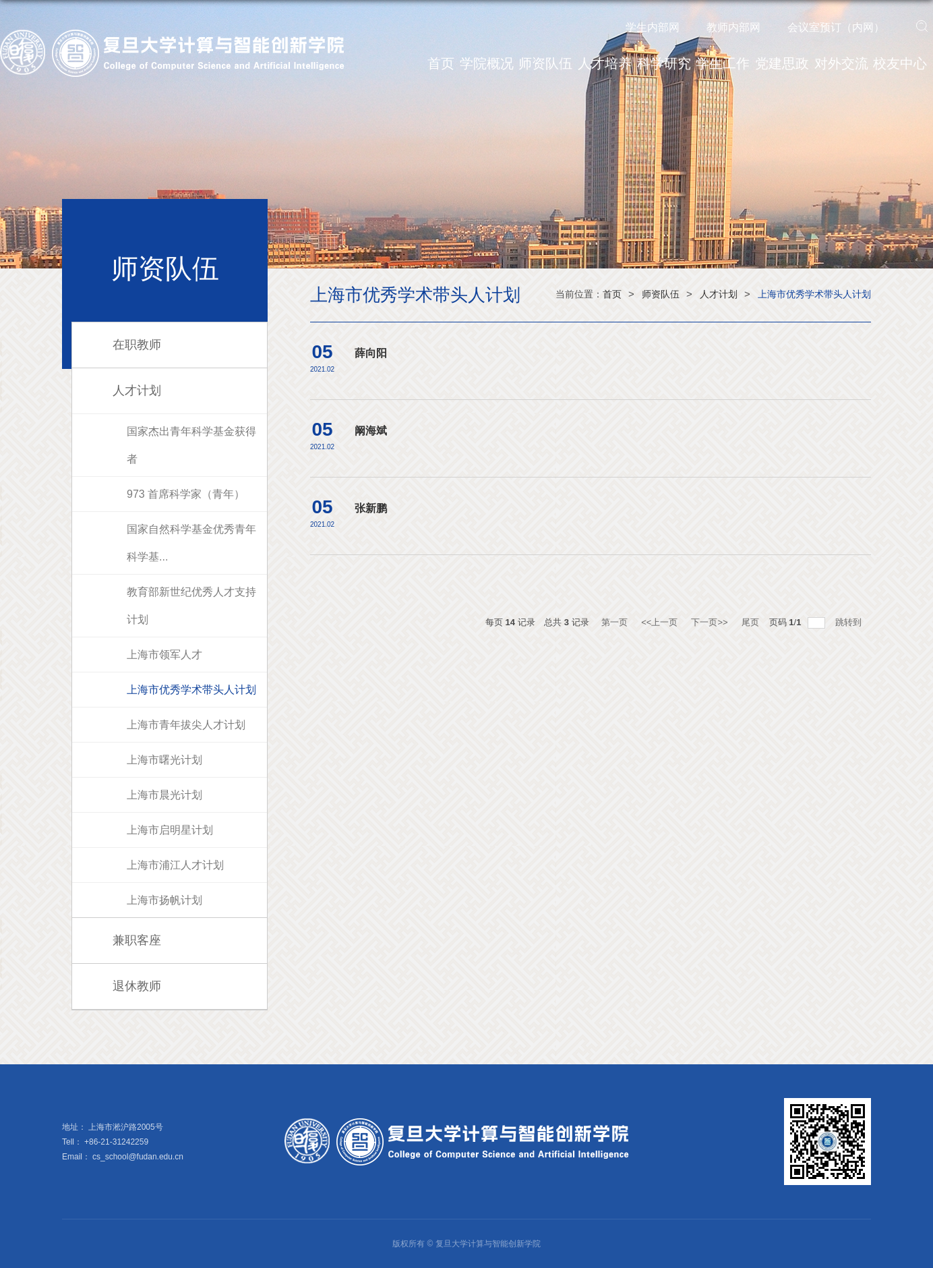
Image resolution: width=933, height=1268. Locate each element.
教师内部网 (733, 27)
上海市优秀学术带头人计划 (814, 294)
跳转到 (849, 622)
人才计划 (719, 294)
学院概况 (487, 63)
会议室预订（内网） (835, 27)
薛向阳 (371, 353)
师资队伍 (545, 63)
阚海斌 (371, 430)
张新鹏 (371, 508)
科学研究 (664, 63)
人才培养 (605, 63)
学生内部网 (653, 27)
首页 (440, 63)
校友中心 (900, 63)
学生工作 (723, 63)
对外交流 (841, 63)
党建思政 (782, 63)
